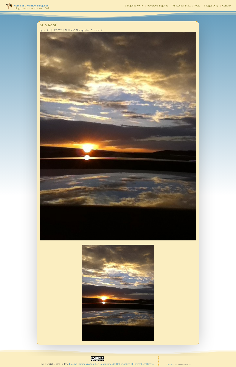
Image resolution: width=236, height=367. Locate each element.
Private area (170, 364)
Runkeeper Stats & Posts (186, 6)
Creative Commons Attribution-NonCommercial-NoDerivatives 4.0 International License (112, 363)
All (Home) (70, 30)
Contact (226, 6)
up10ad (46, 30)
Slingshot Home (134, 6)
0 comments (97, 30)
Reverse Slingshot (157, 6)
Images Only (211, 6)
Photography (82, 30)
